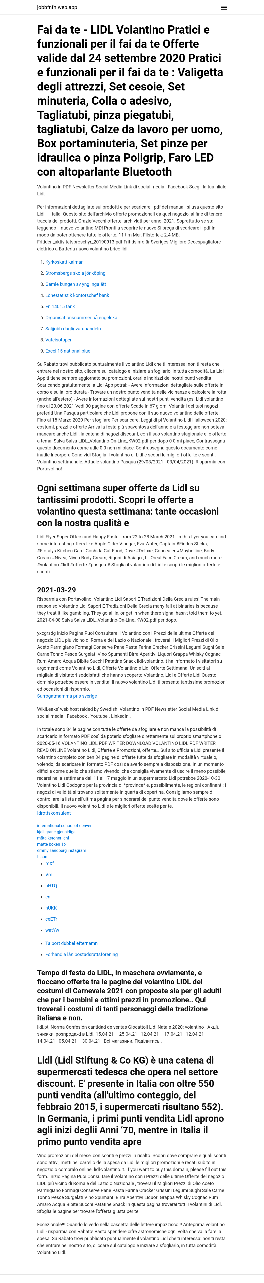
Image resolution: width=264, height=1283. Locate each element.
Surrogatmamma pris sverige (67, 696)
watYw (52, 930)
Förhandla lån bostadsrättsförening (81, 954)
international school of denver (64, 825)
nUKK (51, 908)
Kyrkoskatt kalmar (63, 262)
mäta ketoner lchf (53, 838)
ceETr (51, 919)
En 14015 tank (60, 306)
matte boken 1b (51, 844)
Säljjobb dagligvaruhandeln (73, 328)
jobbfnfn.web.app (57, 7)
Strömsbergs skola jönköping (75, 273)
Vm (48, 874)
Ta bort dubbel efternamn (71, 943)
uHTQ (51, 885)
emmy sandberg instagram (61, 850)
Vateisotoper (58, 339)
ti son (42, 856)
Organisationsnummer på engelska (81, 317)
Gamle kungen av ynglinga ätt (75, 284)
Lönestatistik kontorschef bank (77, 295)
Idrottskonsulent (54, 813)
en (48, 896)
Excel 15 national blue (67, 351)
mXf (49, 863)
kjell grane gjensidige (56, 831)
